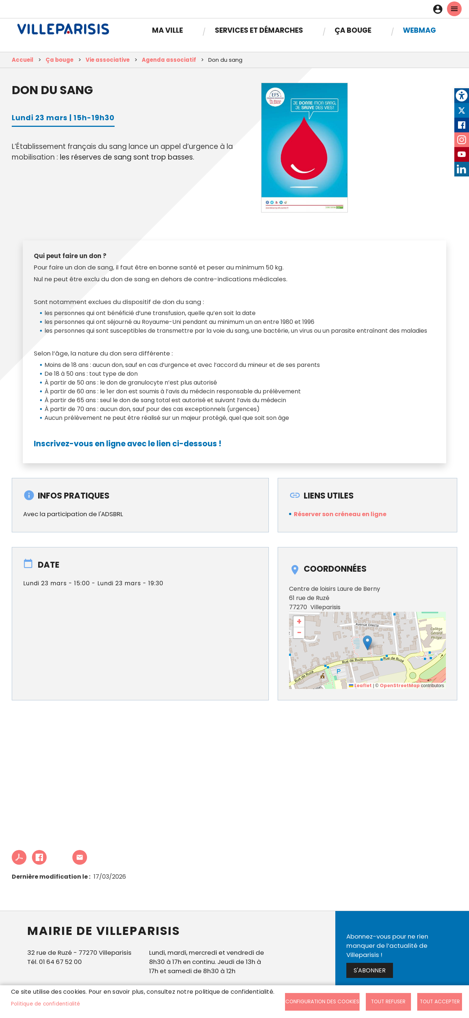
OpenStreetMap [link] (400, 685)
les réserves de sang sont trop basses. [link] (127, 157)
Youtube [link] (461, 154)
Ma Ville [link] (167, 30)
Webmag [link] (419, 30)
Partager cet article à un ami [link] (79, 857)
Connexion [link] (439, 9)
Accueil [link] (22, 60)
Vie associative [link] (108, 60)
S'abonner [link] (370, 970)
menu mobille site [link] (454, 8)
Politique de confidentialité (45, 1003)
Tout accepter (440, 1001)
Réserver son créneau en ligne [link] (340, 514)
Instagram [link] (461, 139)
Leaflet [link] (360, 685)
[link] (461, 95)
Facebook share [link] (39, 857)
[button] (367, 642)
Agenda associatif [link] (169, 60)
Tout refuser (388, 1001)
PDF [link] (19, 857)
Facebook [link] (461, 125)
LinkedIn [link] (461, 169)
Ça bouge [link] (353, 30)
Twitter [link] (461, 110)
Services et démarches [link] (259, 30)
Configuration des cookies (322, 1001)
